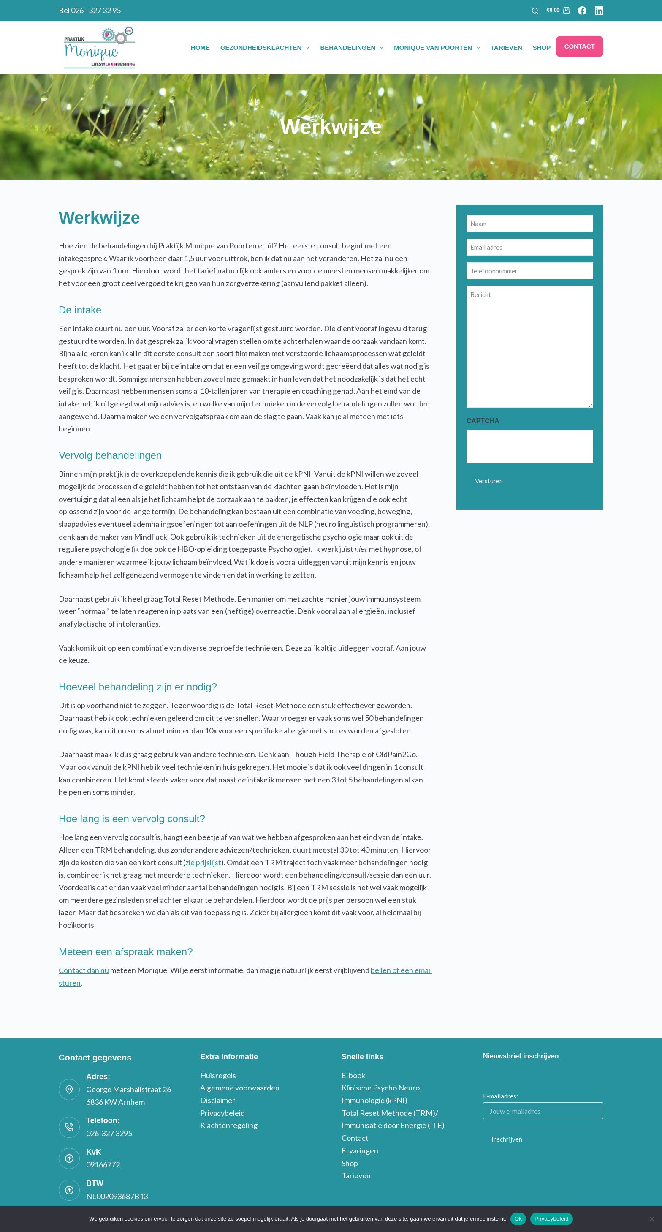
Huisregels (218, 1075)
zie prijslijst (203, 862)
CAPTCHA (483, 421)
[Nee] (651, 1219)
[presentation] (531, 446)
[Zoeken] (535, 11)
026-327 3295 (109, 1133)
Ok (518, 1219)
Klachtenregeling (229, 1125)
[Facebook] (582, 10)
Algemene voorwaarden (239, 1087)
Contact (579, 46)
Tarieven (506, 47)
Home (200, 47)
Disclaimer (217, 1100)
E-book (353, 1075)
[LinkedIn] (599, 10)
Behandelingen (353, 48)
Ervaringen (360, 1150)
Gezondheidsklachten (266, 48)
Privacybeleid (222, 1113)
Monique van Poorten (438, 48)
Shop (542, 47)
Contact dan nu (84, 970)
